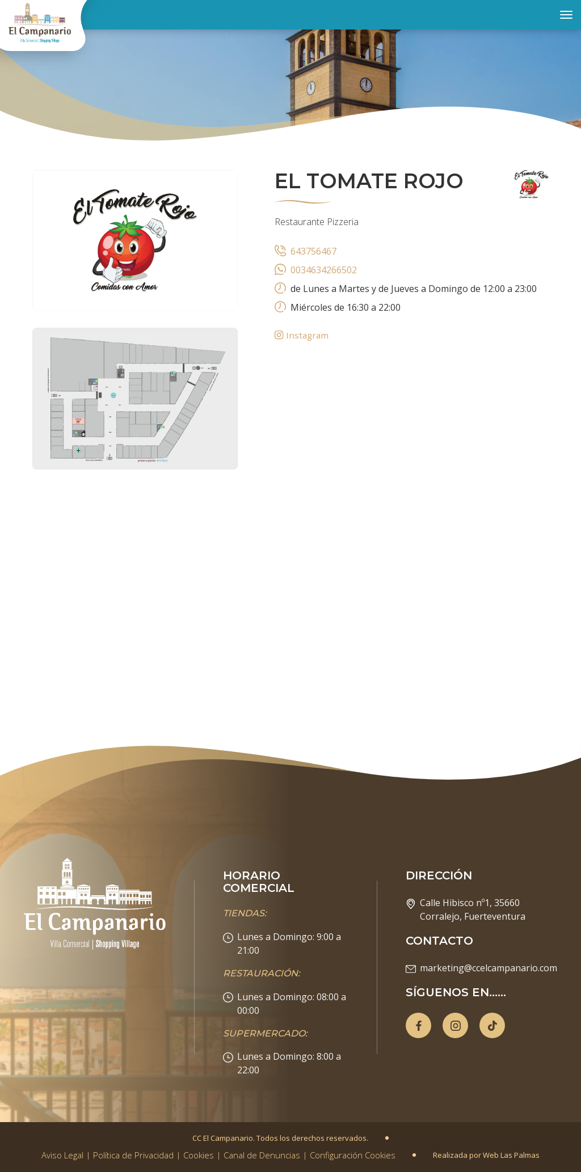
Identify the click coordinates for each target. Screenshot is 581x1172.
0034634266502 (323, 270)
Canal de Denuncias (262, 1155)
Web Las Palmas (511, 1155)
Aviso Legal (62, 1155)
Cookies (198, 1155)
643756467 (313, 251)
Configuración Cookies (352, 1155)
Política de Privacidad (133, 1155)
